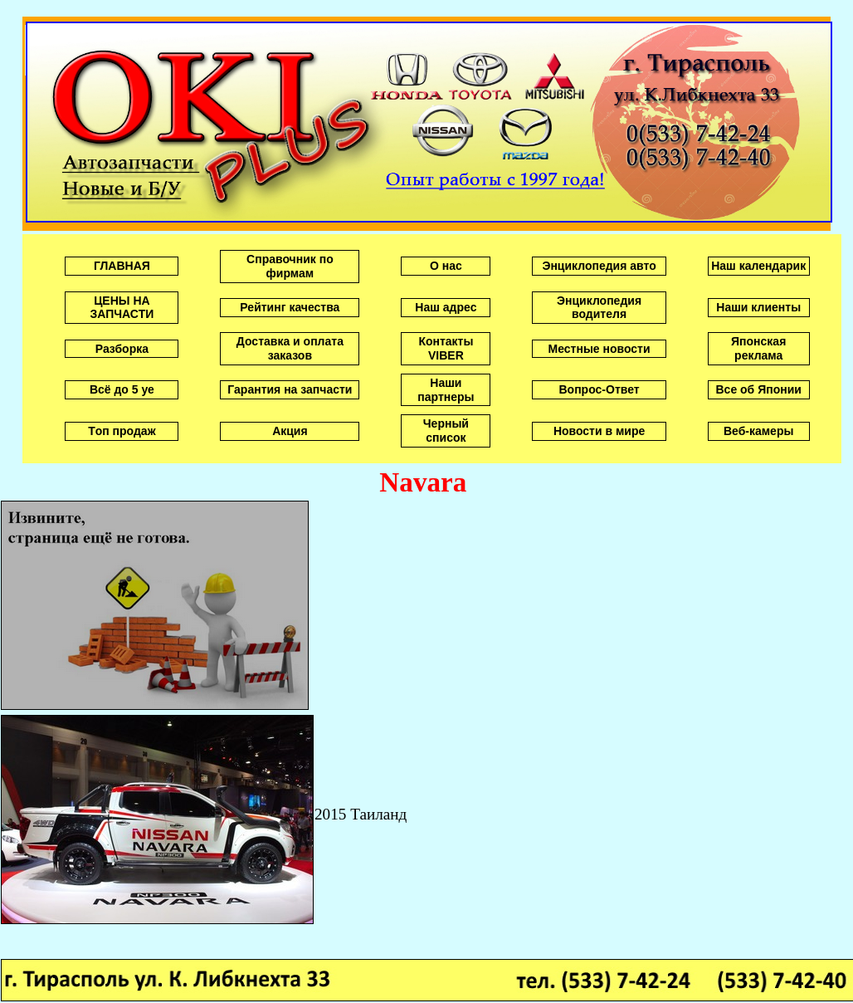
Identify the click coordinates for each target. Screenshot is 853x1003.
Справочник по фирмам (290, 266)
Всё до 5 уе (122, 389)
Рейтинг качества (289, 307)
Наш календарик (758, 265)
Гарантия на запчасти (289, 389)
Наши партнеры (445, 390)
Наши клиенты (758, 307)
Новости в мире (599, 431)
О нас (446, 265)
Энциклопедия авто (599, 265)
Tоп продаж (121, 431)
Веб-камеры (758, 431)
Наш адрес (445, 307)
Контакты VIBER (445, 348)
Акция (290, 431)
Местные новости (599, 348)
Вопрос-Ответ (599, 389)
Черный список (446, 430)
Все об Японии (758, 389)
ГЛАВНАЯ (122, 265)
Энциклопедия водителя (599, 307)
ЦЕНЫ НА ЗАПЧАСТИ (122, 307)
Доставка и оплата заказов (290, 348)
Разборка (122, 348)
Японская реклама (758, 348)
